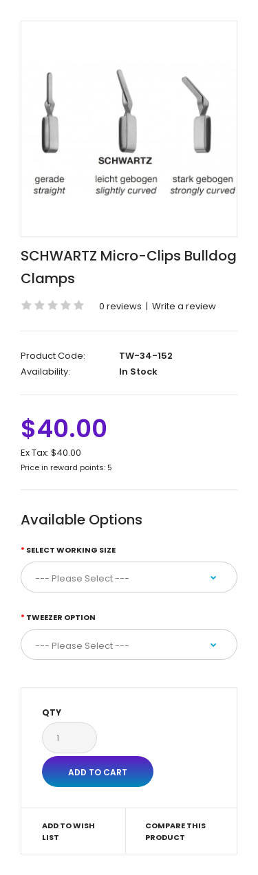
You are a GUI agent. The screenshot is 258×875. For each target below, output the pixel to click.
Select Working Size (71, 549)
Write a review (184, 306)
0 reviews (120, 306)
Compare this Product (175, 831)
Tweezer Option (61, 617)
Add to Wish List (68, 831)
